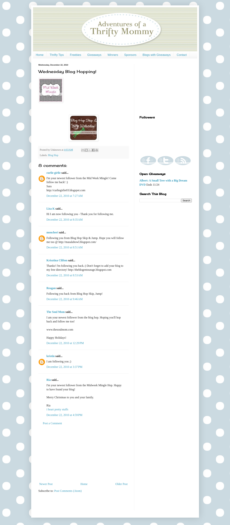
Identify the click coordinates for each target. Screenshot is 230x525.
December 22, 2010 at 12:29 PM (65, 343)
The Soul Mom (56, 311)
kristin (51, 356)
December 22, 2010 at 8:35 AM (65, 219)
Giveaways (94, 54)
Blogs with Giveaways (157, 54)
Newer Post (46, 484)
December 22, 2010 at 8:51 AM (65, 247)
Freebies (75, 54)
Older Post (121, 484)
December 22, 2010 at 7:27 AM (65, 195)
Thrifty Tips (57, 54)
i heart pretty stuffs (57, 409)
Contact (182, 54)
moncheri (52, 232)
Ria (49, 379)
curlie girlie (54, 172)
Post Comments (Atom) (68, 490)
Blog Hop (53, 155)
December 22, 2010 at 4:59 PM (64, 415)
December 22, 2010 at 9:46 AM (65, 299)
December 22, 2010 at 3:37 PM (64, 366)
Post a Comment (52, 423)
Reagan (51, 288)
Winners (113, 54)
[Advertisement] (83, 453)
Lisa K (51, 208)
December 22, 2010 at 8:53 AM (65, 275)
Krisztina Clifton (57, 260)
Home (40, 54)
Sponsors (130, 54)
